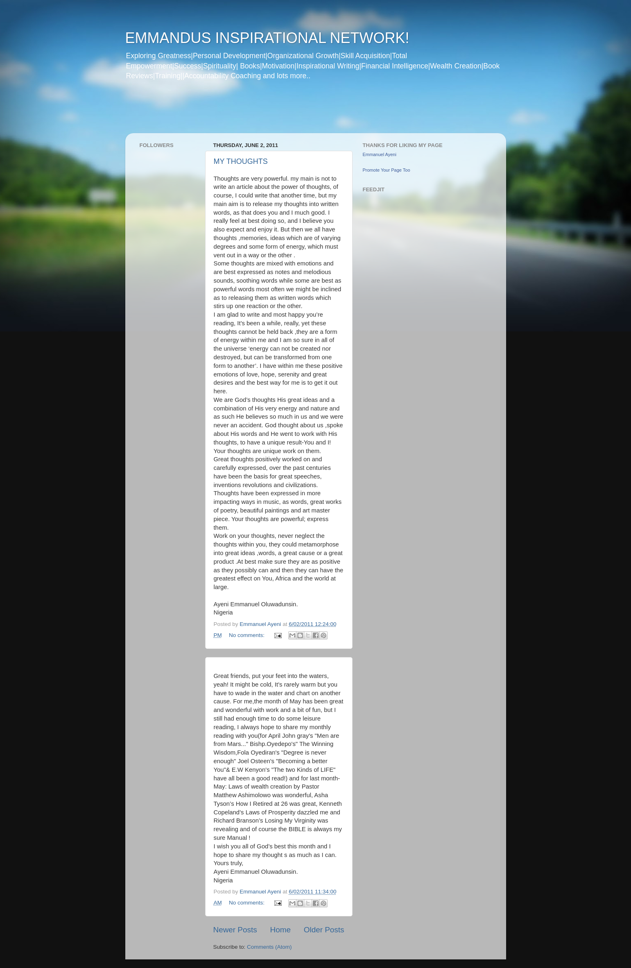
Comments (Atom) (269, 947)
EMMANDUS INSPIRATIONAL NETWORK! (267, 37)
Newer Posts (235, 929)
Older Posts (324, 929)
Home (280, 929)
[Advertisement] (282, 112)
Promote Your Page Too (386, 170)
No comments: (247, 635)
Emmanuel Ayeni (379, 154)
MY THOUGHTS (241, 161)
